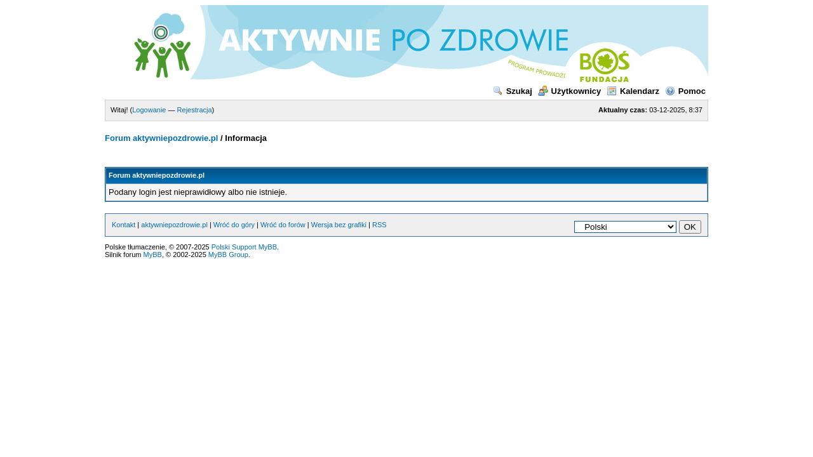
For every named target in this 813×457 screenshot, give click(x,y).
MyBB (153, 254)
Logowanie (149, 110)
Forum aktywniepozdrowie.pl (161, 138)
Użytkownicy (569, 91)
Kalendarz (633, 91)
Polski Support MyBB (244, 247)
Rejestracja (194, 110)
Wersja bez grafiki (338, 224)
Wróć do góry (234, 224)
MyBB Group (228, 254)
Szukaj (512, 91)
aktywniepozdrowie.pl (174, 224)
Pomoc (685, 91)
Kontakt (123, 224)
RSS (379, 224)
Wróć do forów (283, 224)
